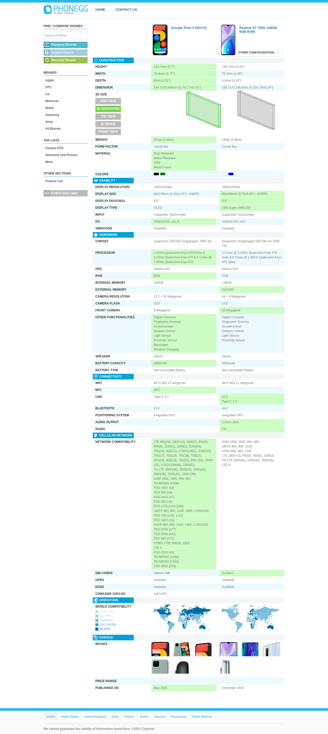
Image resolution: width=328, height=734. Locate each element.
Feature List (54, 181)
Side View (108, 101)
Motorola (51, 101)
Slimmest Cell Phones (61, 155)
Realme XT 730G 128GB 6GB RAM (258, 30)
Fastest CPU (54, 148)
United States (70, 716)
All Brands (53, 128)
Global (50, 716)
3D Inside (108, 124)
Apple (49, 80)
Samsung (52, 115)
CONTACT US (126, 10)
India (115, 716)
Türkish (129, 716)
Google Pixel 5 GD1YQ (189, 28)
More (49, 162)
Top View (108, 116)
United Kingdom (95, 716)
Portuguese (179, 716)
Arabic (144, 716)
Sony (49, 122)
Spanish (159, 716)
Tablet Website (202, 716)
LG (47, 94)
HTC (48, 87)
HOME (100, 10)
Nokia (49, 108)
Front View (108, 132)
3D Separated (108, 109)
